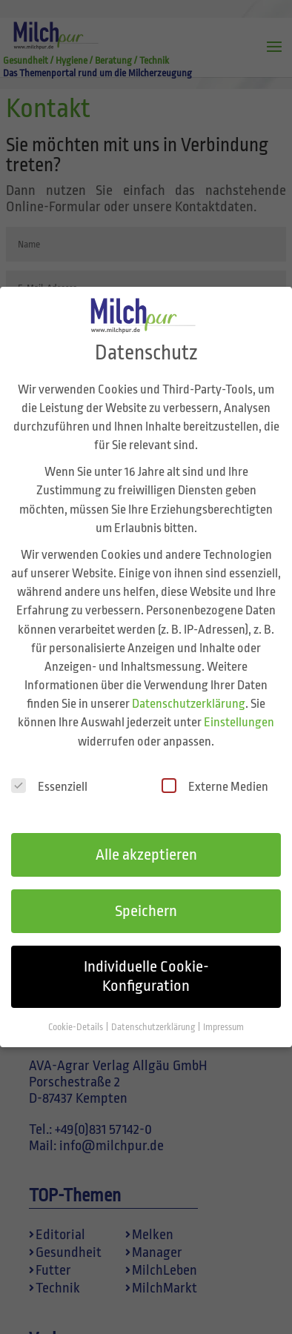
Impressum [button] (223, 1014)
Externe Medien (215, 773)
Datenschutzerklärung (188, 691)
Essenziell (49, 773)
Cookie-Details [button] (76, 1014)
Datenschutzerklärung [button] (153, 1014)
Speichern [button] (146, 898)
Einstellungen (239, 710)
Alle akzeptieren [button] (146, 842)
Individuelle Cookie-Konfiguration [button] (146, 964)
